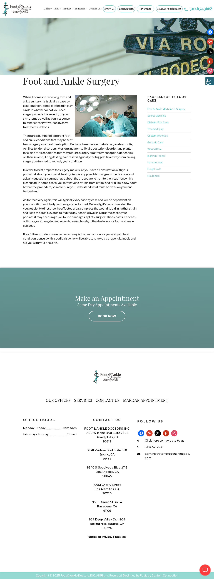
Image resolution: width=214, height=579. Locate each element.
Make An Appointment (169, 8)
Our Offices (58, 400)
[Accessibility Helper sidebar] (209, 81)
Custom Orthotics (157, 135)
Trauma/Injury (155, 128)
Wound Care (154, 148)
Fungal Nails (154, 168)
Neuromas (153, 175)
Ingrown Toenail (156, 155)
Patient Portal (126, 8)
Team (57, 8)
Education (81, 8)
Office (48, 8)
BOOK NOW (107, 316)
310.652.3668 (198, 8)
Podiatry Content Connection (159, 575)
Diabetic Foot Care (157, 122)
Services (68, 8)
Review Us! (109, 8)
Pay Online (145, 8)
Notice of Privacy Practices (107, 536)
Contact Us (96, 8)
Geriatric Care (155, 142)
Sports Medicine (156, 115)
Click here (152, 440)
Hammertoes (155, 162)
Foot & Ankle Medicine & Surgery (166, 108)
